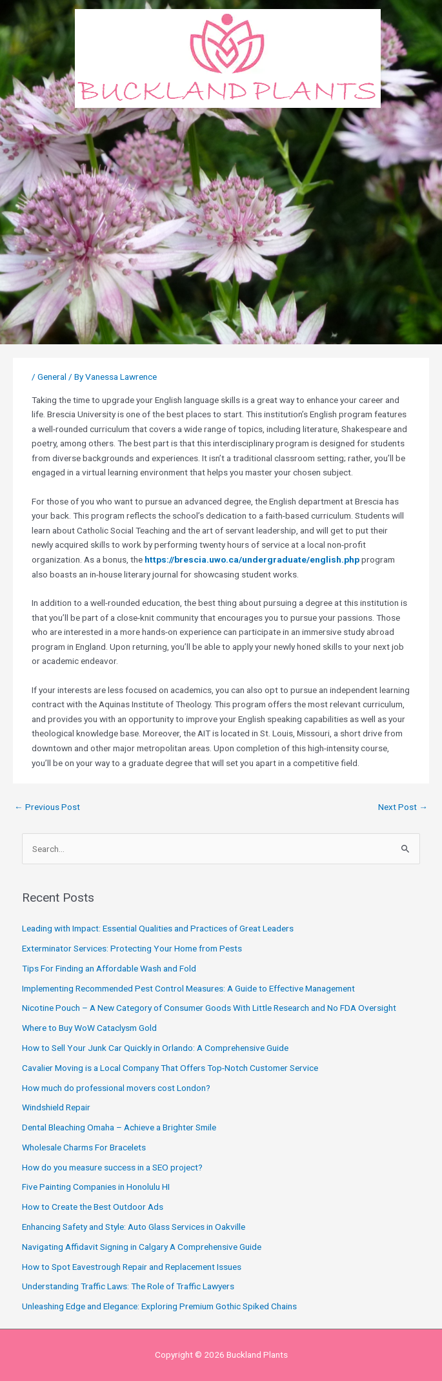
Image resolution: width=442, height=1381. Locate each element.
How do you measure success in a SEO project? (112, 1167)
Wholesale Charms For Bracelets (84, 1147)
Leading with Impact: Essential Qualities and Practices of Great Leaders (158, 928)
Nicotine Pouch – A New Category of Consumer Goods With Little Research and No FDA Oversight (209, 1007)
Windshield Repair (56, 1107)
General (51, 376)
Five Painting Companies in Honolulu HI (96, 1186)
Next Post (403, 807)
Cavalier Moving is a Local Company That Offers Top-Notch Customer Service (170, 1068)
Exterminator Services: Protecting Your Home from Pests (132, 948)
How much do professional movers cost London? (116, 1088)
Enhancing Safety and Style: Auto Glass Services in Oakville (133, 1226)
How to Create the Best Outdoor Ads (92, 1206)
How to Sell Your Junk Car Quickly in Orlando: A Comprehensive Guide (155, 1048)
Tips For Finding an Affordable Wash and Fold (109, 968)
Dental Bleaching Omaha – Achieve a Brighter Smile (119, 1127)
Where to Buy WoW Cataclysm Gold (89, 1028)
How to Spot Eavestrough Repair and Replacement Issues (131, 1267)
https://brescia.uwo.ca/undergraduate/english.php (252, 559)
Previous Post (47, 807)
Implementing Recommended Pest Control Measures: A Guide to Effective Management (188, 988)
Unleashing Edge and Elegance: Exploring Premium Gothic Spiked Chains (159, 1306)
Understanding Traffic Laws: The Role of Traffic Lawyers (128, 1286)
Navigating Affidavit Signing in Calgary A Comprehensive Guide (141, 1246)
